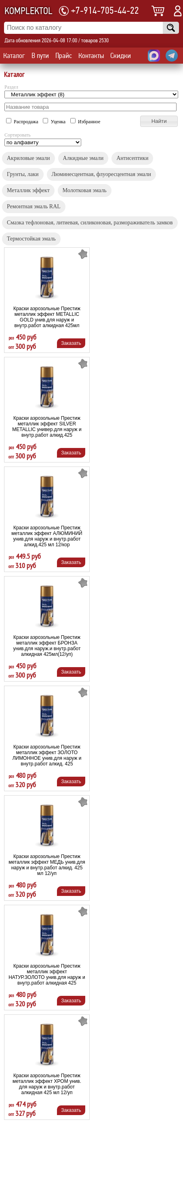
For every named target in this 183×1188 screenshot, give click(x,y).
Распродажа (22, 121)
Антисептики (132, 158)
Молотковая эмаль (85, 190)
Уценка (55, 121)
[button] (159, 121)
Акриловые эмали (28, 158)
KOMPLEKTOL (28, 11)
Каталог (14, 55)
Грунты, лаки (23, 174)
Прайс (63, 55)
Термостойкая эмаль (31, 239)
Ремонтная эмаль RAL (34, 206)
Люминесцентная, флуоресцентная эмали (101, 174)
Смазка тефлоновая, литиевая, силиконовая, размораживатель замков (90, 223)
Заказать (71, 343)
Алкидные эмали (83, 158)
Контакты (91, 55)
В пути (40, 55)
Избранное (85, 121)
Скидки (120, 55)
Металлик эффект (28, 190)
